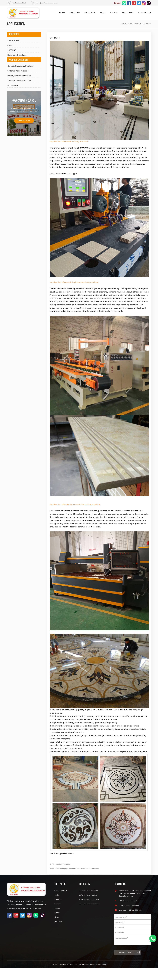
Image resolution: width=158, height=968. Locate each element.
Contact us (24, 120)
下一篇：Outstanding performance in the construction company (74, 868)
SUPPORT (11, 50)
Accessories (12, 85)
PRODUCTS (89, 12)
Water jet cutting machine (19, 75)
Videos (56, 912)
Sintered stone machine (18, 70)
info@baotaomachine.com (47, 2)
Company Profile (60, 890)
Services (57, 904)
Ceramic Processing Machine (20, 65)
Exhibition (58, 899)
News (56, 917)
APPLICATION (145, 23)
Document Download (16, 54)
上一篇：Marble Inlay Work (60, 864)
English (117, 2)
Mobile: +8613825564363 (128, 900)
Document (58, 921)
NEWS (103, 12)
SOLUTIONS (128, 12)
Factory (57, 895)
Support (57, 908)
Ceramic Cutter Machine (88, 890)
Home (123, 23)
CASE (9, 45)
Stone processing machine (19, 80)
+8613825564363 (19, 2)
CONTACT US (144, 12)
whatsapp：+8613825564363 (130, 910)
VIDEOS (114, 12)
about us (75, 12)
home (62, 12)
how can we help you (24, 100)
